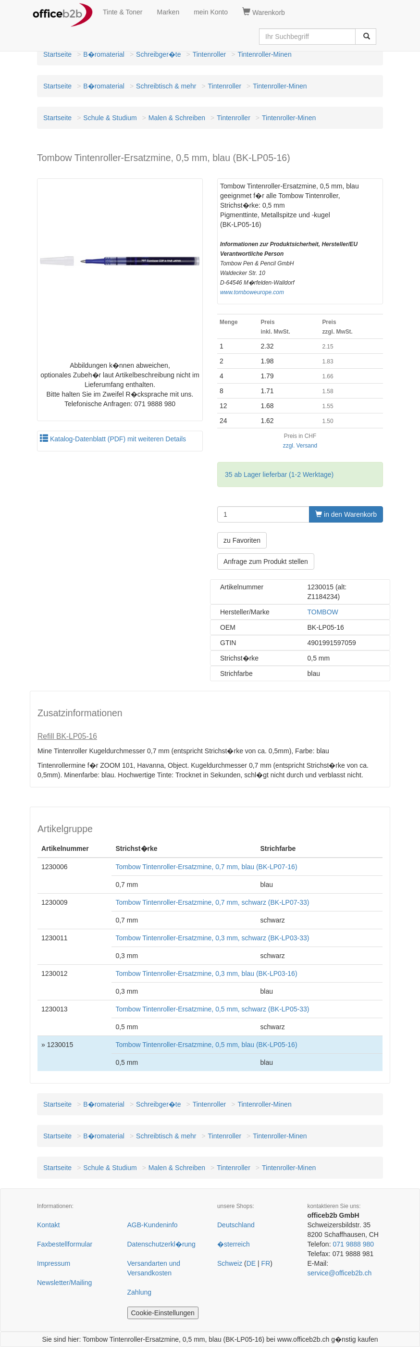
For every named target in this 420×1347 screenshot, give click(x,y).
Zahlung (139, 1292)
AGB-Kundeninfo (152, 1225)
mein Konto (211, 12)
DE (251, 1263)
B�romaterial (103, 54)
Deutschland (236, 1225)
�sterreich (233, 1244)
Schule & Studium (109, 118)
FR (266, 1263)
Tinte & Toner (123, 12)
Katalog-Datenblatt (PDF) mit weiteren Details (113, 439)
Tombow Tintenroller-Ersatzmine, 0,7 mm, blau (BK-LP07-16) (206, 867)
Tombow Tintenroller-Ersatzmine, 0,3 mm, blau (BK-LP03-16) (206, 973)
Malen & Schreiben (176, 118)
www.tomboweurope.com (252, 292)
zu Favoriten (241, 540)
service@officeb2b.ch (340, 1273)
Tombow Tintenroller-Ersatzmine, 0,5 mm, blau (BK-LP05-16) (206, 1044)
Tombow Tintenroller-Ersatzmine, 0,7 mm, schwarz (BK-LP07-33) (212, 902)
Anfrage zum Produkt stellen (265, 561)
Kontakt (48, 1225)
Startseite (57, 54)
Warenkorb (263, 12)
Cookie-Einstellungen (163, 1313)
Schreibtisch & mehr (166, 86)
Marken (168, 12)
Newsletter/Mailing (64, 1282)
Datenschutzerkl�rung (161, 1244)
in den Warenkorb (346, 514)
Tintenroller (209, 54)
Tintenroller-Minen (264, 54)
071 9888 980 (353, 1244)
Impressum (53, 1263)
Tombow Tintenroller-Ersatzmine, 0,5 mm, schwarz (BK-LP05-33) (212, 1009)
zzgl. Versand (300, 445)
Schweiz (229, 1263)
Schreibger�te (158, 54)
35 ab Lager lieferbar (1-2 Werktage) (279, 474)
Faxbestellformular (64, 1244)
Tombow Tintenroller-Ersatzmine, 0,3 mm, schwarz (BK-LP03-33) (212, 938)
